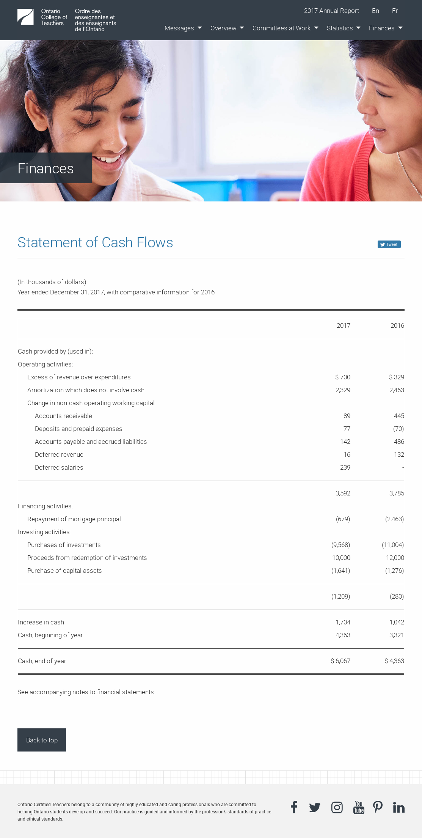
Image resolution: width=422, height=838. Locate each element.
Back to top (42, 740)
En (379, 10)
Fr (398, 10)
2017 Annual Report (331, 10)
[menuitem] (181, 28)
